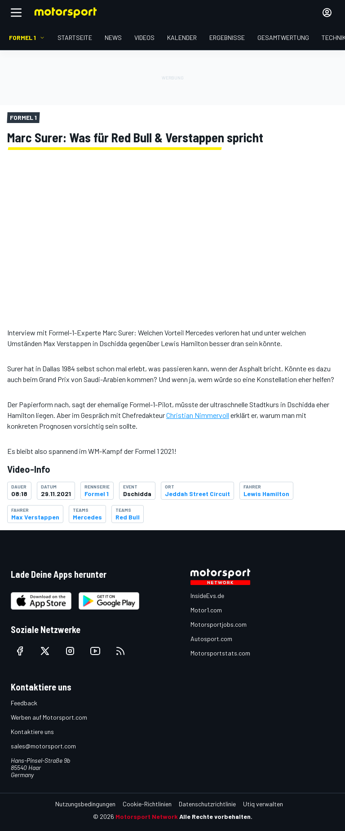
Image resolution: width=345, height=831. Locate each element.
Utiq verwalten (263, 804)
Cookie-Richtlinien (147, 804)
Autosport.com (211, 638)
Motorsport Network (146, 816)
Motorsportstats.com (220, 653)
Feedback (24, 703)
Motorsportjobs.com (218, 624)
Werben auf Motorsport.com (49, 717)
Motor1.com (206, 610)
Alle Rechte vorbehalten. (215, 816)
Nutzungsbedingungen (85, 804)
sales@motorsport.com (43, 746)
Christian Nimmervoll (197, 415)
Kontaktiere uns (32, 731)
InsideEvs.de (207, 595)
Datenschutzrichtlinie (207, 804)
